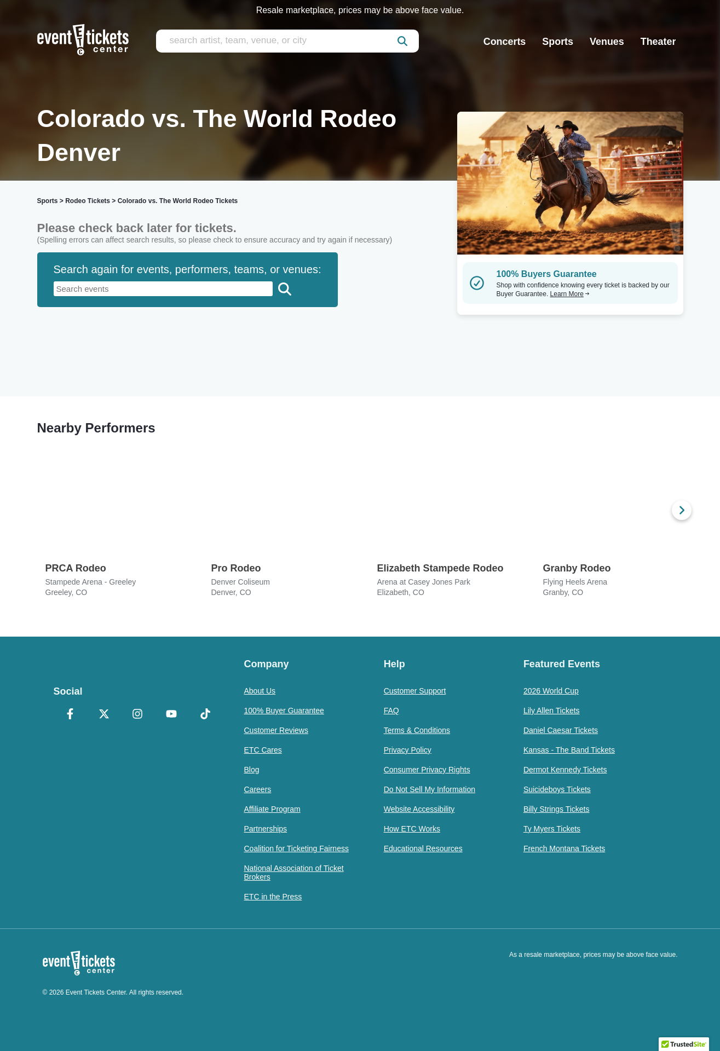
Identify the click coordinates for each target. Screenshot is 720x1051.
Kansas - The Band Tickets (569, 750)
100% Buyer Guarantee (284, 710)
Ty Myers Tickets (551, 828)
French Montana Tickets (564, 848)
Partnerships (265, 828)
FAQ (391, 710)
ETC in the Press (273, 896)
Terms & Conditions (417, 730)
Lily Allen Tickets (551, 710)
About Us (260, 690)
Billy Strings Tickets (556, 809)
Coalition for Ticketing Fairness (296, 848)
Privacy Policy (407, 750)
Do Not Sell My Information (429, 789)
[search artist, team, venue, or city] (287, 41)
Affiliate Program (272, 809)
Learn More (570, 294)
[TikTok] (205, 714)
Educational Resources (423, 848)
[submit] (402, 41)
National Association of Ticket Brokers (294, 872)
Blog (252, 769)
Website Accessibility (419, 809)
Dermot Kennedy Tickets (565, 769)
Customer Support (415, 690)
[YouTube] (171, 714)
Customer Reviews (276, 730)
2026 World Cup (551, 690)
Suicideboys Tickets (557, 789)
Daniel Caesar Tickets (560, 730)
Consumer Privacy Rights (427, 769)
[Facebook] (71, 714)
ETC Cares (263, 750)
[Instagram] (138, 714)
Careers (258, 789)
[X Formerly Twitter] (104, 714)
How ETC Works (412, 828)
